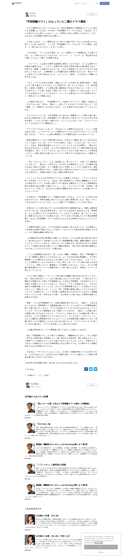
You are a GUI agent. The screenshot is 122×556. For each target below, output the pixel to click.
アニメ (40, 375)
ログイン (104, 3)
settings (101, 552)
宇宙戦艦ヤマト (32, 375)
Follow (93, 14)
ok (101, 547)
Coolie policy (99, 542)
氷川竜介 (33, 13)
